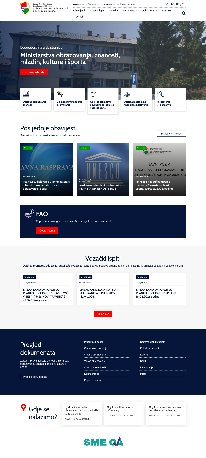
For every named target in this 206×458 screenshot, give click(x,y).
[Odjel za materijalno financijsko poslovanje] (127, 94)
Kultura (144, 354)
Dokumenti (149, 10)
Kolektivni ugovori (149, 348)
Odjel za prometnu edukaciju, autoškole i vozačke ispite (102, 104)
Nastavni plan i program (152, 342)
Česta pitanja (93, 4)
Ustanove (130, 10)
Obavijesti (79, 10)
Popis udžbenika (93, 380)
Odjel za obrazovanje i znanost (35, 103)
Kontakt (166, 10)
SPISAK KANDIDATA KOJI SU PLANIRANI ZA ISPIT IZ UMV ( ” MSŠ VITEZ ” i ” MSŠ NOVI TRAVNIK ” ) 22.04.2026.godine (46, 295)
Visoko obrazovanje (94, 361)
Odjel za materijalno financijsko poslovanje (136, 103)
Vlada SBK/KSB (128, 4)
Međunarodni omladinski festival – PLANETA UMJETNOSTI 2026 (100, 186)
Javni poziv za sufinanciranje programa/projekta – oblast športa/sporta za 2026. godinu (154, 185)
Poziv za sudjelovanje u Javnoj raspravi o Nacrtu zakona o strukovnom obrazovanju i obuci (46, 185)
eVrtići (79, 16)
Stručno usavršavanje (110, 4)
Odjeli (114, 10)
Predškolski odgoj (93, 342)
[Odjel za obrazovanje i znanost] (26, 94)
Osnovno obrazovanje (95, 348)
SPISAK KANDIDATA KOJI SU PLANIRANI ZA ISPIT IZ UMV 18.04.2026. (97, 293)
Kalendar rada (91, 374)
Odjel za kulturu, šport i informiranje (69, 103)
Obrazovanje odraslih (95, 367)
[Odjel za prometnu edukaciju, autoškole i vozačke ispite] (93, 94)
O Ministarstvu (79, 4)
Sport (143, 361)
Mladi (143, 374)
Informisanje (146, 367)
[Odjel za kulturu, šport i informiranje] (59, 94)
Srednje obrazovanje (95, 354)
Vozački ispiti (97, 10)
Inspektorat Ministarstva (164, 103)
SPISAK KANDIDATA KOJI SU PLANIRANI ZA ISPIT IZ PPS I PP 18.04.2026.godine (156, 293)
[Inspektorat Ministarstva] (160, 94)
